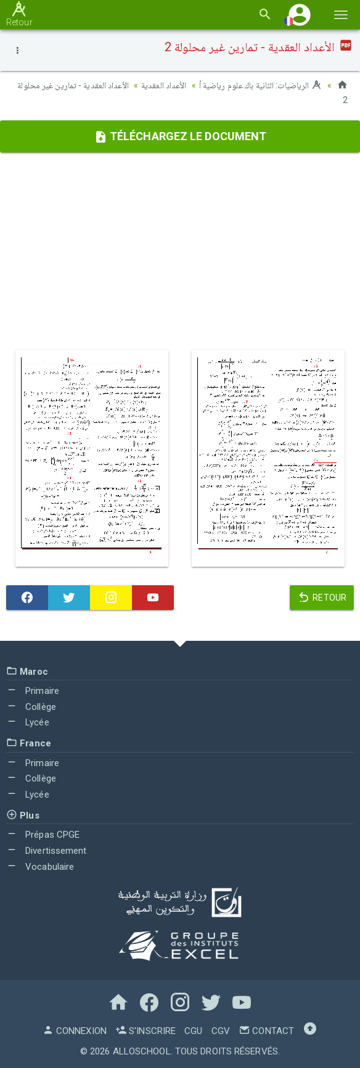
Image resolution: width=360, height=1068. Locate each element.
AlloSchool (142, 1051)
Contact (266, 1031)
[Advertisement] (180, 251)
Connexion (75, 1031)
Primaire (32, 690)
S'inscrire (145, 1031)
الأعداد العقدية (164, 85)
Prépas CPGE (43, 834)
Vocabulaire (40, 866)
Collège (31, 706)
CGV (220, 1031)
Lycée (27, 722)
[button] (299, 14)
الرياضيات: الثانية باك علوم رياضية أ (260, 85)
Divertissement (46, 850)
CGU (193, 1031)
